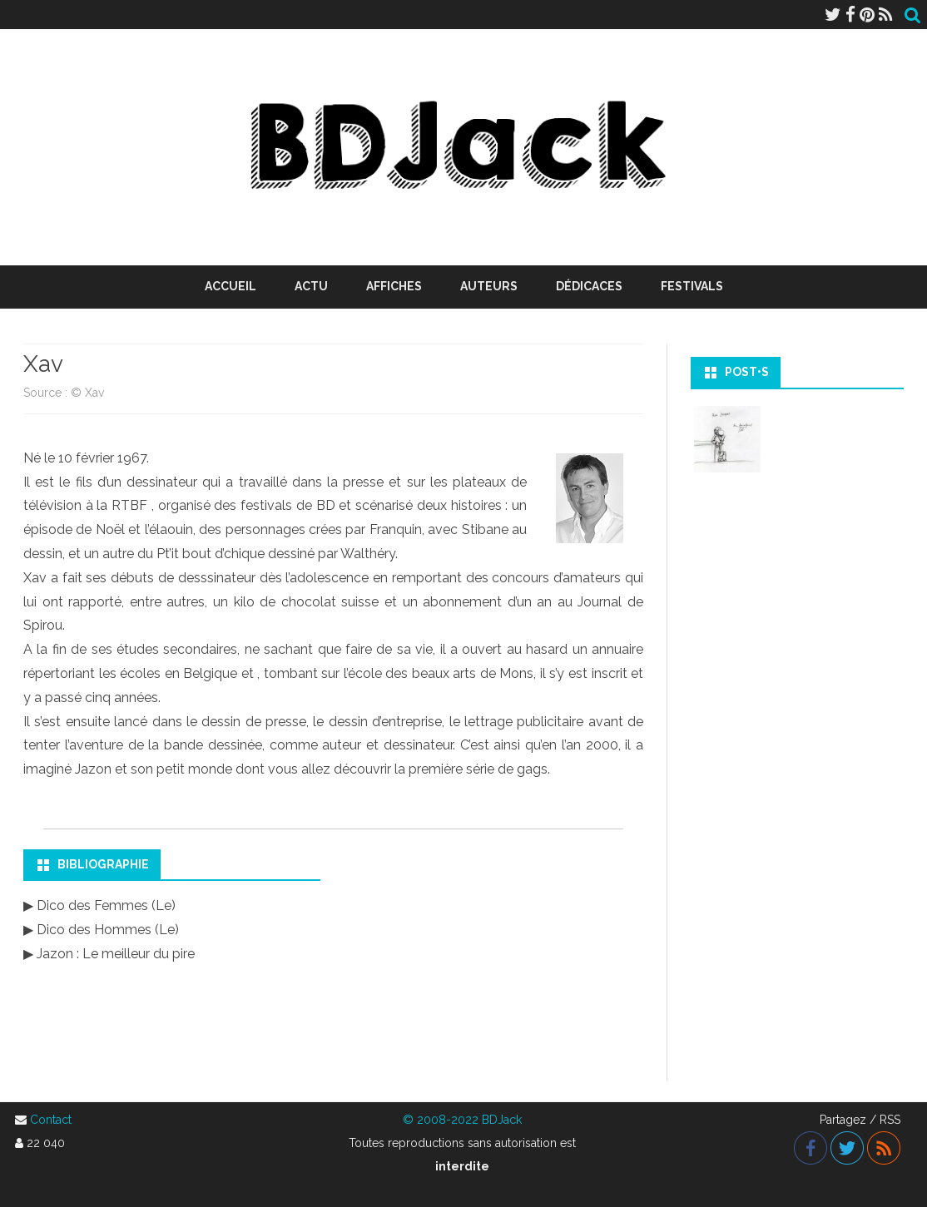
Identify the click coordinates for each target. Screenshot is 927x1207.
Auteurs (489, 286)
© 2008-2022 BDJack (462, 1119)
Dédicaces (589, 286)
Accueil (230, 286)
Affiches (394, 286)
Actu (311, 286)
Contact (51, 1119)
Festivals (692, 286)
